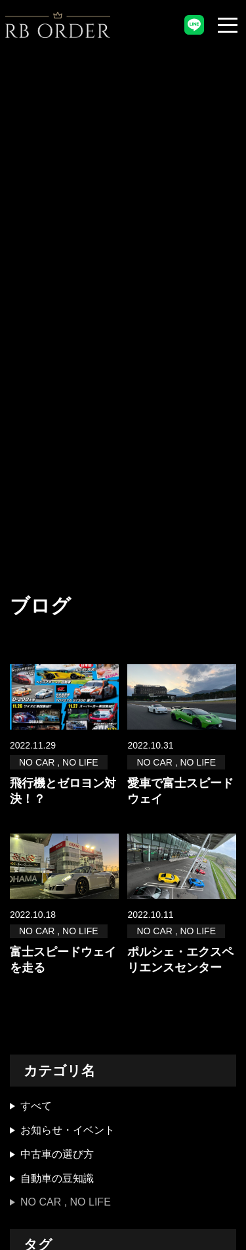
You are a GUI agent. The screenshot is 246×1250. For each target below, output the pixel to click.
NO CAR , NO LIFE (65, 1202)
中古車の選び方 (57, 1154)
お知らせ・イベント (67, 1130)
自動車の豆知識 (57, 1178)
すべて (36, 1105)
